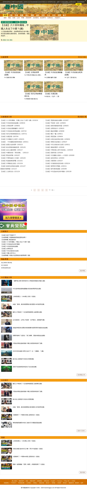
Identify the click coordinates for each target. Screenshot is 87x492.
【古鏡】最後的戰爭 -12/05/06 (54, 147)
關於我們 (32, 481)
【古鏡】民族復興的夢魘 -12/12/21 (11, 160)
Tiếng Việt (67, 481)
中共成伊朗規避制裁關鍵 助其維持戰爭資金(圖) (27, 288)
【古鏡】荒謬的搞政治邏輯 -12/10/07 (57, 120)
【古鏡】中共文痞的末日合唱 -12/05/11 (57, 144)
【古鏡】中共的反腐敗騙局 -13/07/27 (12, 128)
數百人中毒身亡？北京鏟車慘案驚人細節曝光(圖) (27, 312)
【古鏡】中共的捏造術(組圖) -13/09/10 (12, 123)
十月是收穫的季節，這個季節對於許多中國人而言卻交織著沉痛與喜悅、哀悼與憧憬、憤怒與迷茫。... (15, 34)
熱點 (9, 17)
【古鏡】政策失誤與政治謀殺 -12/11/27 (13, 166)
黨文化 (74, 77)
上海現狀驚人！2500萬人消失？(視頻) (24, 296)
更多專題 (82, 270)
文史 (48, 15)
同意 (78, 4)
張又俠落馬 (4, 265)
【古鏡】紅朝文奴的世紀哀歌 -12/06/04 (57, 139)
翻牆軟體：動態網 (74, 483)
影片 (64, 15)
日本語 (73, 481)
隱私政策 (46, 481)
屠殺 (11, 40)
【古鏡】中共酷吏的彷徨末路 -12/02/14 (57, 163)
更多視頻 (82, 472)
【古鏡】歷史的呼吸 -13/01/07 (10, 155)
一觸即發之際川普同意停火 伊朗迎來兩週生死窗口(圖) (29, 281)
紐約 (37, 15)
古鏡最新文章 (6, 117)
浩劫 (7, 40)
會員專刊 (43, 17)
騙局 (52, 77)
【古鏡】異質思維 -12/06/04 (54, 136)
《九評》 (53, 96)
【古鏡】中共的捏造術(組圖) (9, 246)
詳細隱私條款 (23, 4)
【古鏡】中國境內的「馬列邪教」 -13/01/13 (14, 152)
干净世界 (13, 483)
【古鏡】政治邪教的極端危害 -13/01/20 (13, 147)
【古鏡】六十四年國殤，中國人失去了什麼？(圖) (15, 242)
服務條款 (39, 481)
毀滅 (32, 99)
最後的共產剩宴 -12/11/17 (8, 169)
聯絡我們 (21, 481)
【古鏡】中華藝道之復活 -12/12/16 (11, 163)
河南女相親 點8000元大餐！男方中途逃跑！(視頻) (28, 448)
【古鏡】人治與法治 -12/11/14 (10, 171)
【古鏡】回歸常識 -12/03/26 (54, 152)
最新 (5, 17)
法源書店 (28, 483)
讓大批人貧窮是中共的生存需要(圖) (23, 359)
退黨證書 (41, 483)
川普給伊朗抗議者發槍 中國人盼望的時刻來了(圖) (27, 343)
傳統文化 (34, 75)
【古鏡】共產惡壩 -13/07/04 (9, 136)
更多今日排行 (81, 430)
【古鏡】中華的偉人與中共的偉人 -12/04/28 (59, 150)
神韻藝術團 (21, 483)
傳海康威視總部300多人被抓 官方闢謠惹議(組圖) (27, 422)
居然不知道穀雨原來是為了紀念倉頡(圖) (25, 366)
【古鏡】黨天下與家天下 (8, 235)
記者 (18, 17)
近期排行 (50, 17)
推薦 (13, 17)
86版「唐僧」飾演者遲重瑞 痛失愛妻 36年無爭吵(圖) (28, 304)
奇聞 (59, 15)
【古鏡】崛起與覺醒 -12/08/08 (54, 131)
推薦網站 (6, 483)
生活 (53, 15)
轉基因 (28, 99)
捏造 (10, 77)
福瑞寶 (59, 483)
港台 (27, 15)
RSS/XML (82, 57)
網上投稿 (14, 481)
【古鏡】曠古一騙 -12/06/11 (54, 134)
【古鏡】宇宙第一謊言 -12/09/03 (55, 123)
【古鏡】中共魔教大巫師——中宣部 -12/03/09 (59, 155)
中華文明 (29, 75)
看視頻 (65, 483)
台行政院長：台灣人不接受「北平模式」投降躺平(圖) (29, 320)
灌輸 (13, 77)
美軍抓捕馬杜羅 (6, 268)
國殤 (4, 40)
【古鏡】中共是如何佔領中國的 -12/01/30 (58, 171)
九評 (67, 77)
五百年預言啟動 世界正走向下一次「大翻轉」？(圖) (28, 351)
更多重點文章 (81, 374)
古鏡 (16, 22)
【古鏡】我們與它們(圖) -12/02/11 (56, 166)
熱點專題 (4, 259)
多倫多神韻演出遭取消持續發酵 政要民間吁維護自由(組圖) (30, 327)
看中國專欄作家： (7, 22)
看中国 (15, 8)
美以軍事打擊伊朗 (6, 262)
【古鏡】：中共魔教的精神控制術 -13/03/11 (14, 142)
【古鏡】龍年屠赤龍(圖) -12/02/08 (56, 169)
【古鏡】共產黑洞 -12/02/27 (54, 160)
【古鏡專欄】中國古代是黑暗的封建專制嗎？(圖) (15, 255)
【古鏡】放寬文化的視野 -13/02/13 (11, 144)
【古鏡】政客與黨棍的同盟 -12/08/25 (57, 125)
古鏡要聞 (4, 57)
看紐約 (48, 483)
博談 (32, 15)
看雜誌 (35, 483)
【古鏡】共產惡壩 (51, 94)
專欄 (22, 17)
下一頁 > (51, 190)
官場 (16, 15)
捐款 (27, 481)
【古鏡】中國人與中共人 (8, 253)
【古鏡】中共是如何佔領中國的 (10, 244)
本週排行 (57, 17)
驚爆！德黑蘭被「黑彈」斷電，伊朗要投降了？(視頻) (29, 464)
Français (59, 481)
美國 (21, 15)
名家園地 (36, 17)
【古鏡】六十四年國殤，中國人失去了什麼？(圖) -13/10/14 (19, 120)
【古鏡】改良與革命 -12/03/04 (54, 158)
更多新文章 (82, 117)
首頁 (5, 15)
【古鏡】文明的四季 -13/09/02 (10, 125)
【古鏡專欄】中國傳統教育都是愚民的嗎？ (14, 237)
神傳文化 (40, 75)
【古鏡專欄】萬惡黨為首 (8, 239)
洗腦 (7, 77)
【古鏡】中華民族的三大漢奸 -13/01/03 (13, 158)
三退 (70, 77)
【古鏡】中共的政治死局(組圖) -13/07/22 (13, 131)
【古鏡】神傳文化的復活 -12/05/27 (56, 142)
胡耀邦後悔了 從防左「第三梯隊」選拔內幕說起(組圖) (29, 335)
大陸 (10, 15)
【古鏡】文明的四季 (31, 72)
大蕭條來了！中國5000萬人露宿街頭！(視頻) (26, 415)
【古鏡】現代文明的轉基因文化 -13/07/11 (13, 134)
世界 (43, 15)
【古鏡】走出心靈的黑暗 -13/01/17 (11, 150)
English (53, 481)
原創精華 (28, 17)
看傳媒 (53, 483)
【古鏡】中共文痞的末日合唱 (9, 251)
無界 (82, 483)
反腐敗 (48, 77)
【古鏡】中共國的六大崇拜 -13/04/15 (12, 139)
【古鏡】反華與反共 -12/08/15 (54, 128)
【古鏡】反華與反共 (7, 248)
